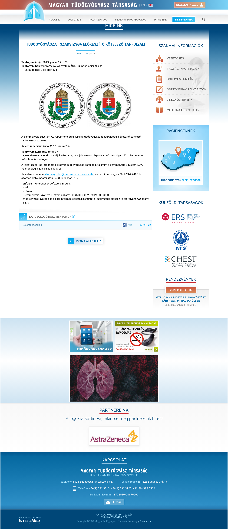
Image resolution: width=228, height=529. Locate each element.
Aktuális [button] (74, 14)
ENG (144, 5)
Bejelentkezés (187, 4)
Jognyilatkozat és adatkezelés (114, 514)
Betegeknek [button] (184, 14)
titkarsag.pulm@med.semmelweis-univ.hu (69, 174)
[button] (157, 162)
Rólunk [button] (54, 14)
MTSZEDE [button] (160, 14)
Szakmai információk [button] (130, 14)
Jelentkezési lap (87, 224)
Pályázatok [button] (98, 14)
